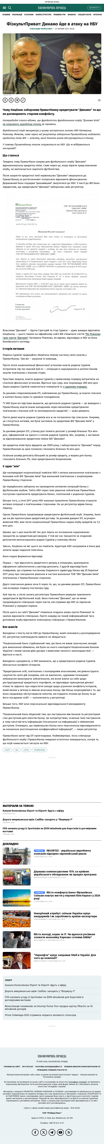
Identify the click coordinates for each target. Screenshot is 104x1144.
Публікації (17, 14)
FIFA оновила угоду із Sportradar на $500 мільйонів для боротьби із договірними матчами (49, 830)
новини (6, 14)
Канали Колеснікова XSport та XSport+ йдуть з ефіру (33, 810)
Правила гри (59, 14)
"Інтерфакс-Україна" (77, 1082)
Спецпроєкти (84, 14)
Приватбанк (39, 750)
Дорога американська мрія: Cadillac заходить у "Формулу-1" (38, 819)
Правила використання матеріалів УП (82, 1067)
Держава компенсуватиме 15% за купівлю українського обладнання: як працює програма (65, 873)
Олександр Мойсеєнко (41, 29)
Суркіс (26, 750)
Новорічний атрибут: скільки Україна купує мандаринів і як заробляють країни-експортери (65, 915)
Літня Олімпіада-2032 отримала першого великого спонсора (40, 1015)
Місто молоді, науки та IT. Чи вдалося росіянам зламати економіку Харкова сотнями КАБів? (64, 936)
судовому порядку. (75, 386)
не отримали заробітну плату (22, 124)
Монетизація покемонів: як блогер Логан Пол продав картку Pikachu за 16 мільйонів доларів (49, 1008)
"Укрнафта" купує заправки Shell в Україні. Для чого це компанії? (65, 956)
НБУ (17, 750)
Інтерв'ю (97, 14)
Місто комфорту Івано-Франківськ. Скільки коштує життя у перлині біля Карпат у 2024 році (67, 895)
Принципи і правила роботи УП (52, 1070)
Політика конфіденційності (48, 1067)
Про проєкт (27, 1067)
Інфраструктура (43, 14)
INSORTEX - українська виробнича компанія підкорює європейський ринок (62, 852)
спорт (7, 750)
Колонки (28, 14)
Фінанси (72, 14)
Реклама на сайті (12, 1067)
